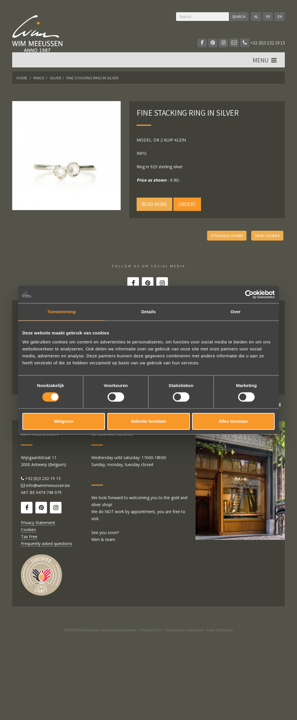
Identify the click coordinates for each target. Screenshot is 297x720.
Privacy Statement (38, 606)
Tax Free (29, 620)
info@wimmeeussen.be (48, 569)
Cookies (28, 613)
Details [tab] (148, 311)
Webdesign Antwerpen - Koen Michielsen (199, 713)
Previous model (227, 235)
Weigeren (63, 421)
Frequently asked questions (46, 627)
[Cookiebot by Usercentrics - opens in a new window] (249, 294)
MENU (265, 61)
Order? (187, 204)
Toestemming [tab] (61, 311)
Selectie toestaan (148, 421)
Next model (267, 235)
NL (256, 16)
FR (268, 16)
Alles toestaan (233, 421)
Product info (151, 713)
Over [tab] (236, 311)
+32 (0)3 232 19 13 (262, 43)
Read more (154, 204)
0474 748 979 (48, 575)
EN (279, 16)
